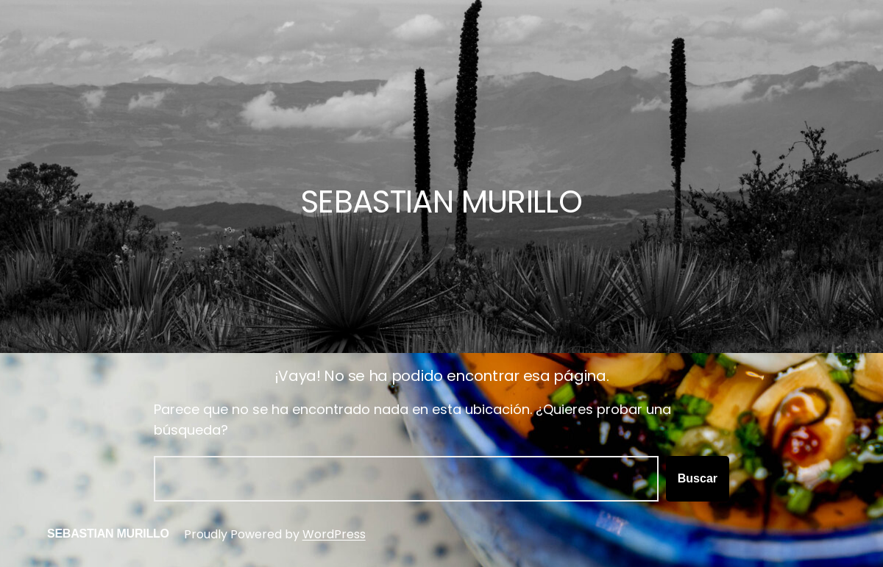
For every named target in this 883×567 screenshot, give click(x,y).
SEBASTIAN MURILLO (108, 533)
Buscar (697, 478)
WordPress (334, 534)
